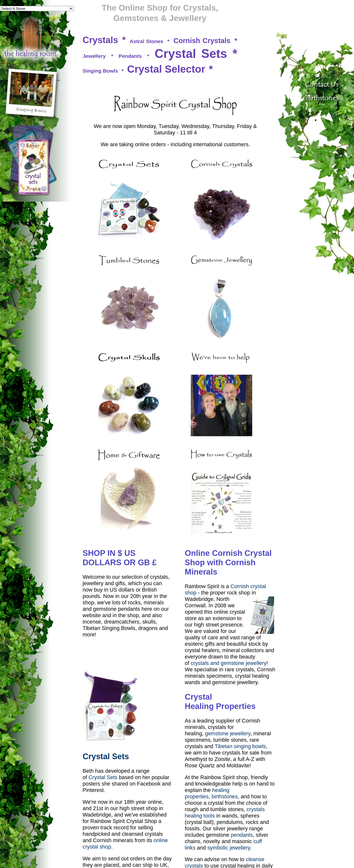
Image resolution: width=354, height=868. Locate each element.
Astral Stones (146, 41)
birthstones (224, 796)
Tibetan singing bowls (240, 746)
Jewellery (94, 56)
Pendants (130, 56)
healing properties (207, 793)
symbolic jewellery (228, 848)
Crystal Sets (191, 54)
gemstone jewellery (228, 733)
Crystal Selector (166, 69)
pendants (242, 835)
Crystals (100, 40)
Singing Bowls (100, 71)
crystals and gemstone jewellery (228, 663)
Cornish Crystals (201, 41)
